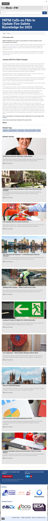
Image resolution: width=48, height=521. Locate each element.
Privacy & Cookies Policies (38, 517)
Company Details (16, 517)
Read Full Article (8, 163)
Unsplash (4, 117)
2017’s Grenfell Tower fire (11, 46)
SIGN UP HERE (7, 476)
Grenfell (5, 130)
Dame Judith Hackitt (30, 130)
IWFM (38, 130)
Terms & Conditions (26, 517)
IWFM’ (3, 87)
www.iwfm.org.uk (6, 54)
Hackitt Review (13, 130)
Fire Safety (21, 130)
